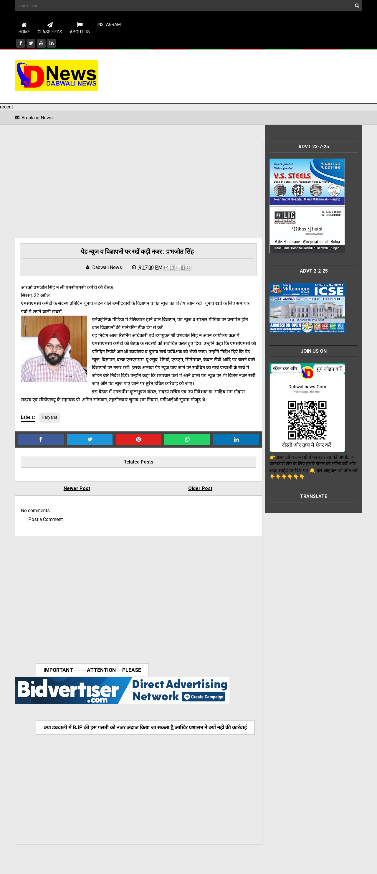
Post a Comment (45, 528)
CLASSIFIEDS (50, 28)
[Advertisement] (255, 75)
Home (24, 28)
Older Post (192, 497)
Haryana (49, 426)
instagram (109, 24)
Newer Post (74, 497)
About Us (80, 28)
